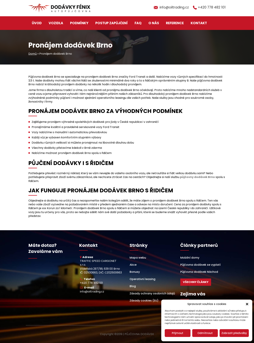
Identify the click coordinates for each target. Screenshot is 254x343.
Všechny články (195, 282)
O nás (153, 23)
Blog (133, 286)
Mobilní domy (189, 258)
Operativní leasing (142, 279)
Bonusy (135, 272)
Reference (175, 23)
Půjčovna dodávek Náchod (199, 272)
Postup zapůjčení (111, 23)
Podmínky (79, 23)
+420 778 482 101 (212, 7)
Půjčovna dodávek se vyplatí (200, 265)
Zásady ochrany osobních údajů (152, 293)
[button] (247, 304)
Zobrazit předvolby (234, 333)
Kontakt (199, 23)
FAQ (138, 23)
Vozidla (56, 23)
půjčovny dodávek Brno (197, 177)
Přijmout (177, 333)
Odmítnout (205, 333)
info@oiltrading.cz (174, 7)
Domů (32, 54)
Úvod (37, 23)
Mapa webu (138, 258)
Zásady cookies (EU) (144, 301)
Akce (133, 265)
